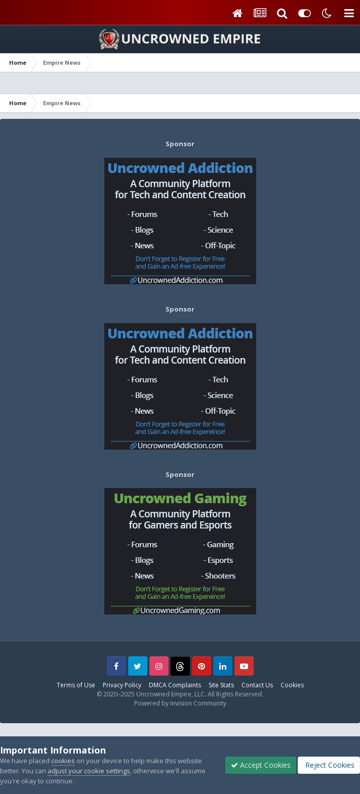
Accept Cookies (261, 765)
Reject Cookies (328, 765)
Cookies (292, 685)
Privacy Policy (122, 685)
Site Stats (221, 685)
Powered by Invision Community (180, 703)
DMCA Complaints (175, 685)
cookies (63, 760)
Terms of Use (76, 685)
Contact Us (257, 685)
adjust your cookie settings (89, 770)
